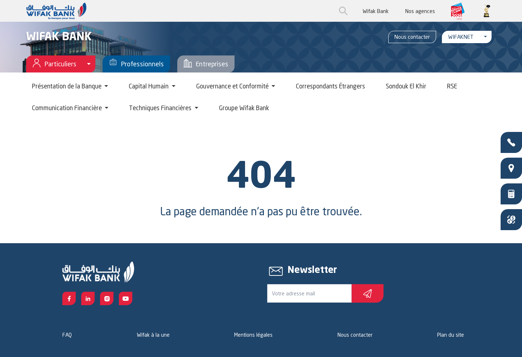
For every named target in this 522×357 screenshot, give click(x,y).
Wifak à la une (153, 335)
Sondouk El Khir (406, 86)
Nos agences (420, 11)
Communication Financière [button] (67, 108)
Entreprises (205, 64)
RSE (452, 86)
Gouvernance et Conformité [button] (233, 86)
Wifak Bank (375, 11)
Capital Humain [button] (149, 86)
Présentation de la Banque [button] (67, 86)
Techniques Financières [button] (161, 108)
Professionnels (136, 64)
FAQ (67, 335)
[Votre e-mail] (309, 293)
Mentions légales (253, 335)
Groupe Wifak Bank (244, 108)
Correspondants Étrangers (330, 86)
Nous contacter (412, 36)
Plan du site (450, 335)
